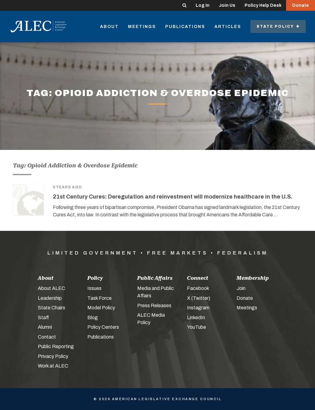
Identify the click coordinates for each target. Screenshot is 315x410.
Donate (300, 5)
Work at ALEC (53, 365)
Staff (43, 317)
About (109, 26)
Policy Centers (103, 327)
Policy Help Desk (263, 5)
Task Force (99, 298)
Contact (47, 337)
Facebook (198, 288)
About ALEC (51, 288)
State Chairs (51, 307)
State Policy (278, 26)
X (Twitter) (198, 298)
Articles (227, 26)
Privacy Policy (53, 356)
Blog (92, 317)
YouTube (196, 327)
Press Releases (154, 305)
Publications (185, 26)
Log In (202, 5)
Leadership (50, 298)
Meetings (142, 26)
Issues (94, 288)
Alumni (45, 327)
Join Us (227, 5)
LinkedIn (196, 317)
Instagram (198, 307)
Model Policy (101, 307)
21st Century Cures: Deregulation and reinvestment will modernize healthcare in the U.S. (172, 197)
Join (241, 288)
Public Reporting (56, 346)
